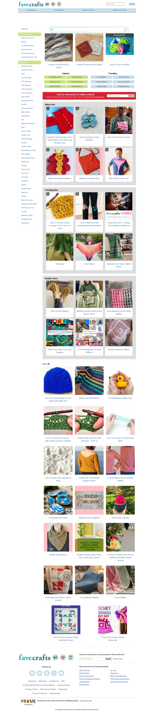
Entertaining (25, 116)
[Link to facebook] (32, 673)
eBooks (23, 42)
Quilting (23, 185)
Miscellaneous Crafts (28, 150)
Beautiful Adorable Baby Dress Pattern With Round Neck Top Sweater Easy (59, 140)
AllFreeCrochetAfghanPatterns (89, 679)
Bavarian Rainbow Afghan (118, 349)
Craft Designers (26, 93)
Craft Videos (25, 97)
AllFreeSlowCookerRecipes (119, 679)
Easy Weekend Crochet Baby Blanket (119, 312)
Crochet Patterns (55, 86)
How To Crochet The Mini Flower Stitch (120, 439)
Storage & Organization (29, 204)
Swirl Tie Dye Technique (119, 64)
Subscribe (24, 29)
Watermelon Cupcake (120, 518)
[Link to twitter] (39, 673)
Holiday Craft (25, 135)
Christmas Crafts (27, 70)
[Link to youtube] (61, 673)
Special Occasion (27, 200)
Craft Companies (27, 89)
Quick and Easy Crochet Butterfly (89, 138)
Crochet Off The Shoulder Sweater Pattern (89, 479)
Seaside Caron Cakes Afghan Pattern (119, 265)
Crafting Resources (27, 53)
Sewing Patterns (101, 82)
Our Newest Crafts (27, 46)
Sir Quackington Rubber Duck (120, 398)
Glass (23, 127)
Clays (23, 74)
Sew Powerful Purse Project (118, 137)
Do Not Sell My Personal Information (39, 685)
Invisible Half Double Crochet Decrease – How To (89, 439)
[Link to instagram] (54, 673)
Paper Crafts (25, 169)
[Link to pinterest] (47, 673)
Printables (24, 181)
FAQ (63, 681)
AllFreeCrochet (84, 670)
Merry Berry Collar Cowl (119, 178)
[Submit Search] (132, 4)
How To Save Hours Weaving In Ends (58, 479)
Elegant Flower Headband (89, 518)
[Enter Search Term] (115, 4)
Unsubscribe (55, 693)
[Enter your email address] (92, 659)
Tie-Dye (24, 211)
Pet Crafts (24, 177)
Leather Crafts (26, 146)
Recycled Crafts (26, 49)
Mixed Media (25, 154)
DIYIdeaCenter (84, 682)
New (46, 364)
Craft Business (26, 81)
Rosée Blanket (120, 597)
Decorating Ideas (27, 108)
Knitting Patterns (123, 86)
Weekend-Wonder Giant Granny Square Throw (89, 312)
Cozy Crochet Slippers (60, 311)
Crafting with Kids (27, 101)
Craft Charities (26, 85)
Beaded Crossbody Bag (89, 178)
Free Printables (101, 77)
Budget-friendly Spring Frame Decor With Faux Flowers (89, 556)
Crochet (23, 104)
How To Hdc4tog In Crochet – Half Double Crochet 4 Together (58, 439)
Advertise (42, 681)
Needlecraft (25, 162)
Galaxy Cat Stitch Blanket (89, 398)
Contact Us (54, 681)
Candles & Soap (26, 66)
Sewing (23, 196)
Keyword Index (63, 685)
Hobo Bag (60, 264)
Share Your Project (27, 38)
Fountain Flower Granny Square (89, 64)
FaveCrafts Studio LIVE (29, 57)
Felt (22, 120)
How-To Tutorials (123, 82)
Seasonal (24, 192)
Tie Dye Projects (123, 77)
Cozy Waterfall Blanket (89, 597)
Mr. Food (113, 670)
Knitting (23, 143)
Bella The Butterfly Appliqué (59, 178)
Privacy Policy (89, 97)
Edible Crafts (25, 112)
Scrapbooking (26, 189)
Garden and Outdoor (28, 123)
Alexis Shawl (89, 264)
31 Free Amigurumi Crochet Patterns (89, 351)
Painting (24, 166)
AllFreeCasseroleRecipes (119, 682)
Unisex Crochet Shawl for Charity (58, 66)
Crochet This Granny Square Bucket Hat (112, 638)
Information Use (99, 97)
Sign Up (131, 96)
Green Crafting (26, 131)
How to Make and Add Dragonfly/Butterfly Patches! (89, 224)
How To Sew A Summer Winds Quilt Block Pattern (66, 638)
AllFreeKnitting (84, 673)
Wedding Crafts (26, 219)
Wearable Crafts (26, 215)
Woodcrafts (25, 223)
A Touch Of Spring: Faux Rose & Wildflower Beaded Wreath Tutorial (120, 558)
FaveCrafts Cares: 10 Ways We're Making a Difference (119, 224)
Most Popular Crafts (28, 158)
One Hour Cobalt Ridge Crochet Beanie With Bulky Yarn (58, 399)
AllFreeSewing (84, 685)
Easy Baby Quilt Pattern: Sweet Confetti (58, 598)
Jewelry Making (26, 139)
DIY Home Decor (77, 86)
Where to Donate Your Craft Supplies (59, 351)
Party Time (25, 173)
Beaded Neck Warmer (58, 555)
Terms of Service (39, 693)
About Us (32, 681)
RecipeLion (114, 673)
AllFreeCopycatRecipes (118, 676)
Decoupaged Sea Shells (58, 518)
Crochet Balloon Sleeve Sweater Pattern (120, 479)
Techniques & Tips (27, 208)
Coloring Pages (26, 78)
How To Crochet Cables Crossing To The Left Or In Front (60, 226)
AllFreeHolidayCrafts (86, 676)
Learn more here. (85, 701)
